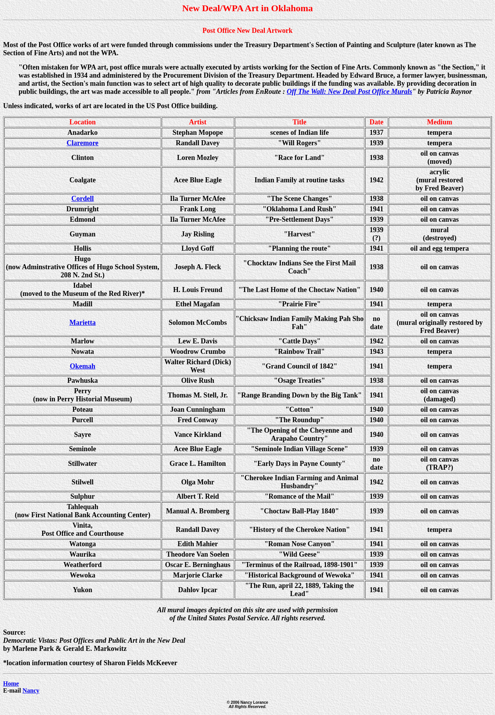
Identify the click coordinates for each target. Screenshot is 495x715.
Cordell (82, 198)
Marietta (82, 322)
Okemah (82, 366)
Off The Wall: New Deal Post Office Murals (349, 91)
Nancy (30, 690)
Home (11, 683)
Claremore (82, 143)
